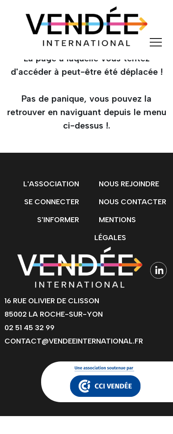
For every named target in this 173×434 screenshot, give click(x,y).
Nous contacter (132, 202)
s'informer (58, 219)
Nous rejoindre (129, 184)
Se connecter (51, 202)
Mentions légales (115, 228)
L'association (51, 184)
